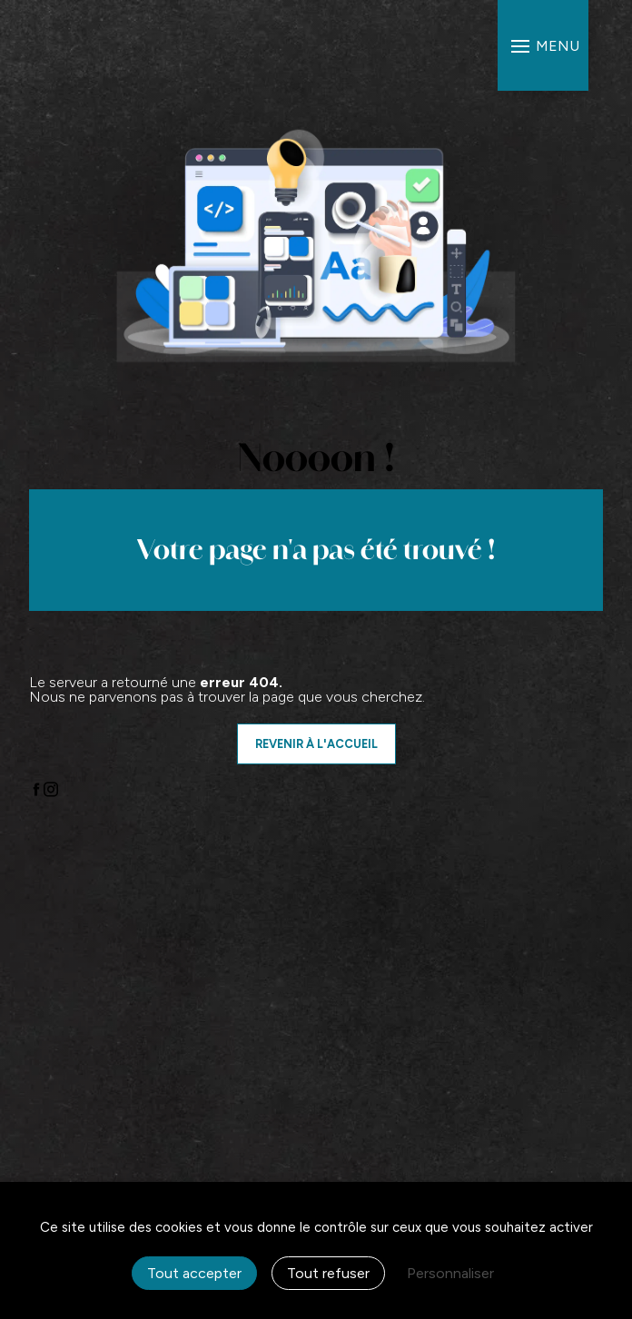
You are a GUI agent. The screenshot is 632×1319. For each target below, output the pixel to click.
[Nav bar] (543, 45)
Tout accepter (194, 1273)
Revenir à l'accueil (316, 744)
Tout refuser (328, 1273)
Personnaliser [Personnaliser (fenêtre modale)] (450, 1273)
